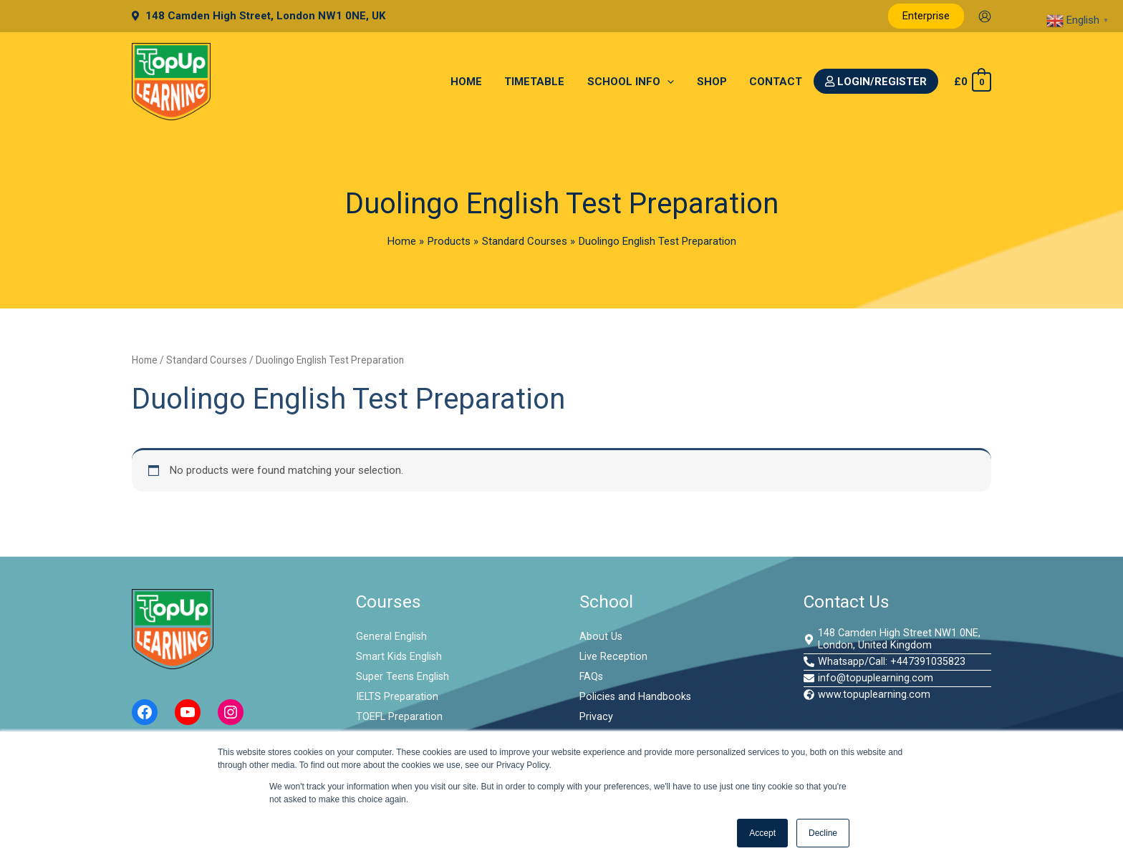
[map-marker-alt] (898, 640)
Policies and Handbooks (636, 696)
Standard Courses (206, 360)
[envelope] (869, 680)
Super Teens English (403, 676)
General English (392, 636)
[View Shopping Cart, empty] (972, 82)
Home (145, 360)
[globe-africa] (867, 697)
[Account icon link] (984, 16)
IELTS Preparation (397, 696)
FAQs (591, 676)
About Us (601, 636)
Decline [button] (823, 833)
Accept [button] (762, 833)
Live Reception (613, 656)
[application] (671, 82)
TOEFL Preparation (400, 716)
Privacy (596, 716)
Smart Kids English (399, 656)
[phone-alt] (885, 663)
